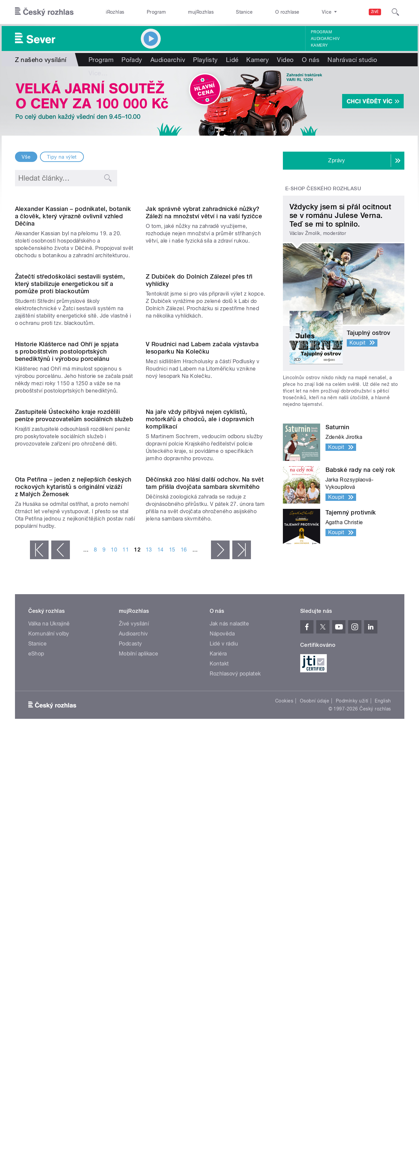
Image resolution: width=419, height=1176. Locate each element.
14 (160, 888)
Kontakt (219, 999)
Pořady (131, 59)
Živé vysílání (134, 959)
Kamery (319, 45)
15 (172, 888)
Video (285, 59)
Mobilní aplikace (138, 989)
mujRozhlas (201, 12)
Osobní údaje (314, 1036)
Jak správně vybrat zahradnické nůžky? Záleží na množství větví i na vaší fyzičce (204, 280)
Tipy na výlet (62, 157)
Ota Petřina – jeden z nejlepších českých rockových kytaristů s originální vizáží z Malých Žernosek (73, 825)
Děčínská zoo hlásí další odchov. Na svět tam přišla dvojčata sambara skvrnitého (205, 822)
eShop (36, 989)
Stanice (244, 12)
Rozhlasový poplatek (235, 1009)
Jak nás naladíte (229, 959)
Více (336, 59)
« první (39, 888)
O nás (310, 59)
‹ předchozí (60, 888)
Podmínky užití (352, 1036)
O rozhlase (287, 12)
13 (149, 888)
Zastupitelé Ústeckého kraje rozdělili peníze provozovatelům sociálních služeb (74, 686)
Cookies (284, 1036)
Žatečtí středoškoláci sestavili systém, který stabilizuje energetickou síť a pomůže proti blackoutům (70, 419)
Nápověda (222, 969)
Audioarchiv (325, 38)
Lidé (232, 59)
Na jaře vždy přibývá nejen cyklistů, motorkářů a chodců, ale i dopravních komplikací (200, 690)
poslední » (241, 888)
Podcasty (130, 979)
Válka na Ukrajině (49, 959)
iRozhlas (115, 12)
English (383, 1036)
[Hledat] (395, 12)
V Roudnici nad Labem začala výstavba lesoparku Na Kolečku (202, 551)
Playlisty (205, 59)
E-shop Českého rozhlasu (323, 189)
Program (156, 12)
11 (125, 888)
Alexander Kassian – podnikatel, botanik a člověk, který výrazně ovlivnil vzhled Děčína (73, 284)
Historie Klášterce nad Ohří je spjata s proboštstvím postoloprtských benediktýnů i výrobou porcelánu (67, 555)
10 (114, 888)
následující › (220, 888)
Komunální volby (48, 969)
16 (184, 888)
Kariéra (218, 989)
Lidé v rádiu (224, 979)
